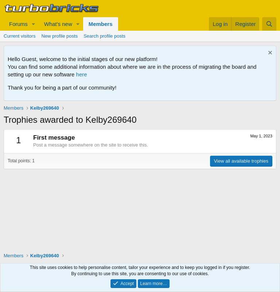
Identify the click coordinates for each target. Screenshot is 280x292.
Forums (18, 24)
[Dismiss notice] (269, 53)
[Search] (269, 24)
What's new (58, 24)
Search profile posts (104, 36)
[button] (33, 24)
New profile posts (59, 36)
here (81, 74)
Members (101, 24)
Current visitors (19, 36)
